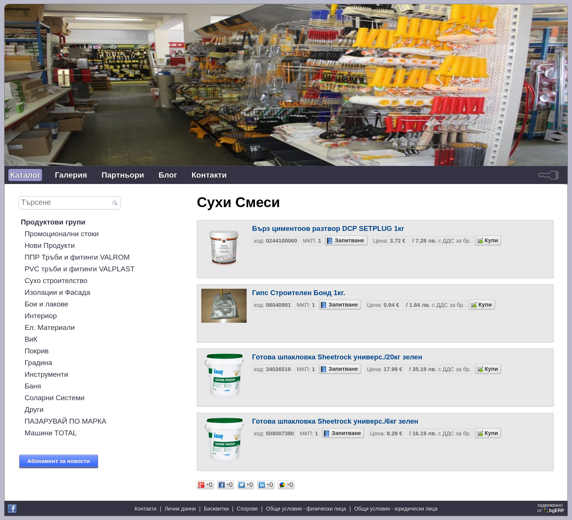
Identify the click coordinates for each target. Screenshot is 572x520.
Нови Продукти (50, 245)
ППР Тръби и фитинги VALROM (77, 257)
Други (34, 409)
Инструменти (46, 374)
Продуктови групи (53, 222)
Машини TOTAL (51, 433)
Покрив (37, 351)
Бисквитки (216, 509)
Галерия (71, 174)
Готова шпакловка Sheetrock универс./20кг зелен (337, 357)
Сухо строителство (56, 281)
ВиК (31, 339)
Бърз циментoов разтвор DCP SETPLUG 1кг (328, 228)
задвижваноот (551, 508)
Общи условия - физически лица (306, 509)
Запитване (349, 240)
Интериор (41, 316)
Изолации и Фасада (57, 292)
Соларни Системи (55, 398)
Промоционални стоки (62, 234)
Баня (33, 386)
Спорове (247, 509)
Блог (168, 174)
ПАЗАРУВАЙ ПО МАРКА (65, 421)
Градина (38, 363)
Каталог (25, 174)
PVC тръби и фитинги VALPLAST (80, 269)
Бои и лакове (46, 304)
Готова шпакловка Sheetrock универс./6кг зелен (335, 421)
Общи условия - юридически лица (395, 509)
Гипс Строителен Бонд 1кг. (298, 293)
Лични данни (180, 509)
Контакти (209, 174)
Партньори (122, 174)
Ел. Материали (50, 327)
